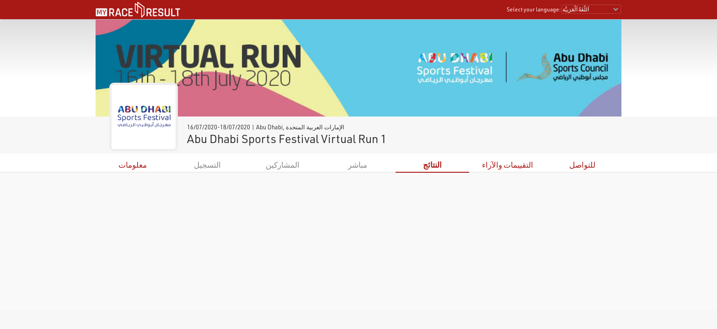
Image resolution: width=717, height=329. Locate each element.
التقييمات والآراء (507, 165)
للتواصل (582, 165)
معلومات (132, 165)
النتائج (432, 165)
